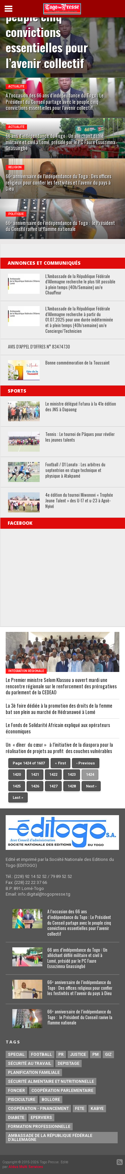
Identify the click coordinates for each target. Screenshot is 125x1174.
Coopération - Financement (38, 1108)
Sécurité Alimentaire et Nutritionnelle (51, 1081)
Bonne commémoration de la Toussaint (77, 363)
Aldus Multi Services (26, 1167)
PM (95, 1054)
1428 (72, 786)
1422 (53, 774)
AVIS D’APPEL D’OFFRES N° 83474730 (39, 347)
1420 (17, 774)
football (41, 1054)
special (16, 1054)
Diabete (16, 1117)
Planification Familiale (34, 1072)
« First (60, 763)
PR (61, 1054)
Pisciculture (21, 1099)
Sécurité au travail (29, 1063)
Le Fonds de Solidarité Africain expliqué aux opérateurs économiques (58, 728)
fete (79, 1108)
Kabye (97, 1108)
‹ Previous (85, 763)
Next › (91, 786)
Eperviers (41, 1117)
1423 (72, 774)
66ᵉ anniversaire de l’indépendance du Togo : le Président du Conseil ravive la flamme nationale (79, 1017)
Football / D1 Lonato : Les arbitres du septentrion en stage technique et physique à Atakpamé (75, 470)
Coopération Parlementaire (62, 1090)
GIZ (108, 1054)
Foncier (16, 1090)
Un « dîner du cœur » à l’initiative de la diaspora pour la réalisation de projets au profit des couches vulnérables (59, 748)
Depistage (68, 1063)
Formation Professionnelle (39, 1126)
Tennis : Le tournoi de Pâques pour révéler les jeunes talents (80, 437)
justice (78, 1054)
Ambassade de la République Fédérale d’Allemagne (50, 1137)
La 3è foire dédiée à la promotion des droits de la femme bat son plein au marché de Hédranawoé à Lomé (59, 709)
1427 (53, 786)
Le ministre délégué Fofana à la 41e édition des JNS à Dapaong (80, 406)
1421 (35, 774)
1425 (17, 786)
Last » (18, 797)
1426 (35, 786)
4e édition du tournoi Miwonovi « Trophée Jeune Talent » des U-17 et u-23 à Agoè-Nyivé (79, 500)
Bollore (51, 1099)
